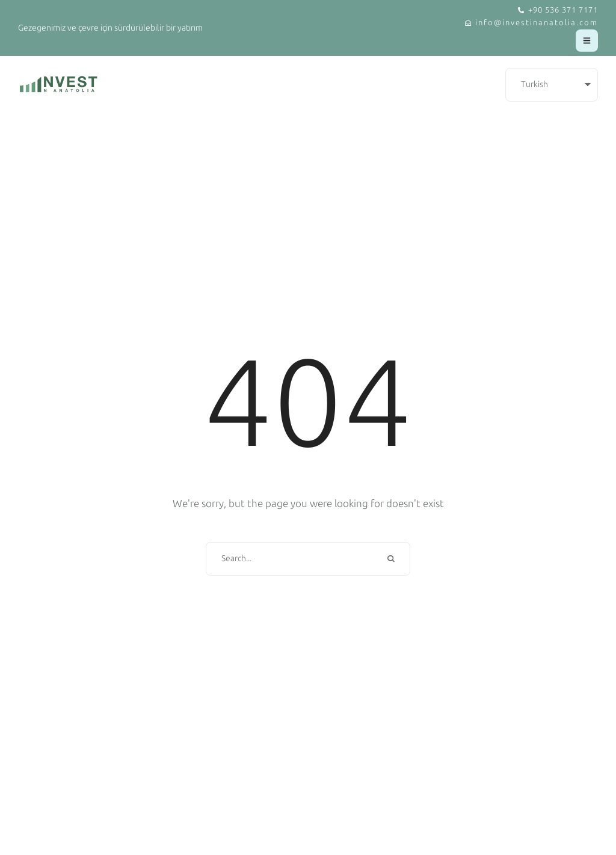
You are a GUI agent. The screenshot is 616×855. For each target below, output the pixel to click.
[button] (558, 10)
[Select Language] (551, 85)
